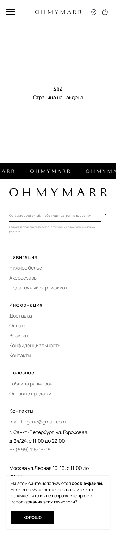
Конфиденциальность (35, 345)
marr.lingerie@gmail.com (37, 421)
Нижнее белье (25, 267)
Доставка (20, 315)
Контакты (20, 355)
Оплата (18, 325)
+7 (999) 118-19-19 (30, 449)
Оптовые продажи (30, 393)
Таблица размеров (31, 383)
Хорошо (32, 517)
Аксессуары (23, 277)
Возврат (18, 335)
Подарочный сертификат (38, 287)
